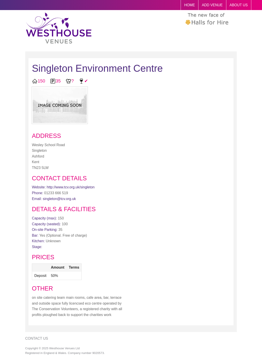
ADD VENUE (212, 5)
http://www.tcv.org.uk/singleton (71, 187)
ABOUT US (239, 5)
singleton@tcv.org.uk (59, 199)
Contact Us (36, 338)
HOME (189, 5)
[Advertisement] (208, 154)
